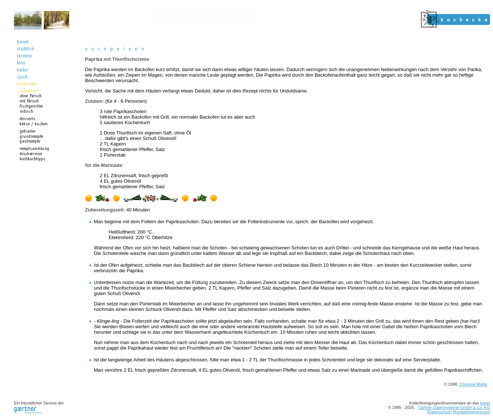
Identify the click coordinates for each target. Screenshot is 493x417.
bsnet (485, 403)
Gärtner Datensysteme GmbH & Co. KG (454, 407)
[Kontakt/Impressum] (471, 412)
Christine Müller (473, 384)
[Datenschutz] (439, 412)
